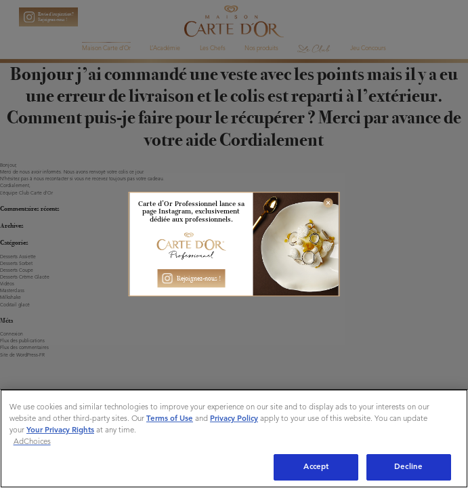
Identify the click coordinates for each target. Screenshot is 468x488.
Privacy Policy (234, 419)
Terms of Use (169, 419)
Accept (315, 467)
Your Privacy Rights (60, 430)
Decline (408, 467)
